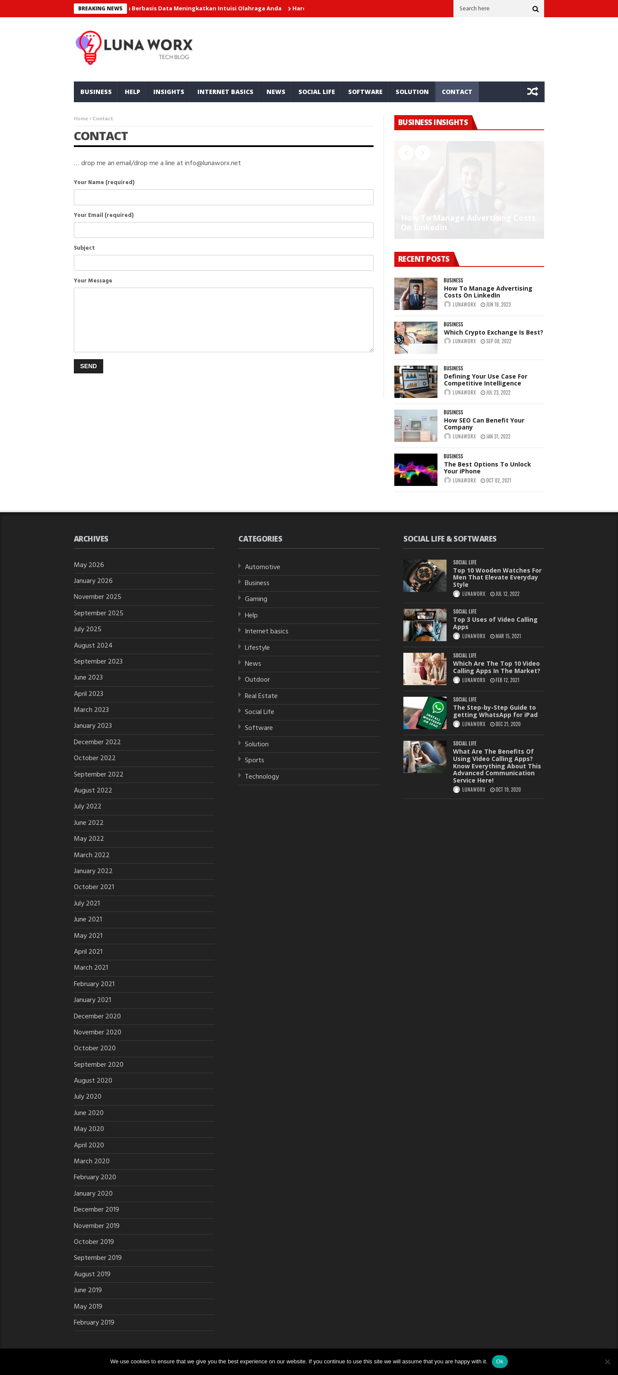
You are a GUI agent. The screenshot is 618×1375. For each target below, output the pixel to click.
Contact (457, 92)
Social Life (316, 92)
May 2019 (88, 1306)
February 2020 (95, 1177)
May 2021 (88, 936)
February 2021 (94, 984)
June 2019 (88, 1290)
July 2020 (87, 1097)
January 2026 (93, 581)
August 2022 (93, 790)
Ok (500, 1361)
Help (132, 92)
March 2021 (91, 968)
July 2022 (87, 806)
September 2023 (98, 661)
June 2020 (89, 1113)
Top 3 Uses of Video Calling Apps (495, 623)
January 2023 (93, 726)
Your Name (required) (224, 182)
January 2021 (92, 1000)
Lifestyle (257, 648)
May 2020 (89, 1129)
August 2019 (92, 1274)
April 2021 (88, 952)
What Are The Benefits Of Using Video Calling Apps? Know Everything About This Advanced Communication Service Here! (497, 765)
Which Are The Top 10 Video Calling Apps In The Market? (496, 667)
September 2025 (99, 613)
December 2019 (96, 1209)
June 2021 (88, 919)
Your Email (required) (224, 215)
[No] (607, 1361)
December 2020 (97, 1016)
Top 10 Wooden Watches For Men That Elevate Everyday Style (497, 577)
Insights (168, 92)
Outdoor (257, 680)
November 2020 (97, 1032)
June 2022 (89, 823)
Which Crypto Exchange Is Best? (493, 332)
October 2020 (95, 1048)
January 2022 (93, 871)
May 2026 (89, 565)
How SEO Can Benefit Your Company (484, 424)
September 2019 (98, 1258)
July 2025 (87, 629)
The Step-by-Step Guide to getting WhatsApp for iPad (495, 711)
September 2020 (99, 1065)
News (275, 92)
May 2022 (89, 839)
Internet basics (225, 92)
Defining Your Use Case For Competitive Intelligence (485, 380)
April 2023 (88, 694)
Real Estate (261, 696)
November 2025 (97, 597)
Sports (254, 760)
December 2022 (97, 742)
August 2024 (93, 645)
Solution (412, 92)
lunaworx (464, 304)
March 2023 (91, 710)
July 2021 (87, 903)
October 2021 (94, 887)
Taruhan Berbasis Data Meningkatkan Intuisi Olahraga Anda (199, 8)
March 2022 (92, 855)
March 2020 (92, 1161)
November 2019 (97, 1226)
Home (81, 119)
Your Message (224, 280)
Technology (262, 777)
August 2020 (93, 1081)
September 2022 (99, 774)
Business (96, 92)
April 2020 (89, 1145)
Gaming (256, 599)
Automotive (262, 567)
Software (365, 92)
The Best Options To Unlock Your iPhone (487, 468)
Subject (224, 248)
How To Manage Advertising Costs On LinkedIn (468, 222)
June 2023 (88, 677)
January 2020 (93, 1194)
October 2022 (95, 758)
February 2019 (94, 1322)
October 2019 (94, 1242)
